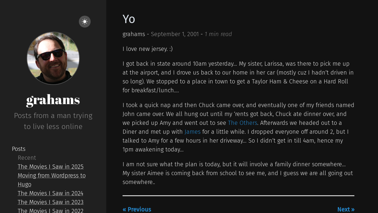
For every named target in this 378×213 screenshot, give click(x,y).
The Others (242, 122)
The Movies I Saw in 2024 (50, 193)
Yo (129, 19)
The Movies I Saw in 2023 (51, 202)
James (193, 131)
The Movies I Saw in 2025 (51, 166)
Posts (18, 148)
